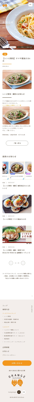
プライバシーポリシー (9, 355)
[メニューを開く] (30, 4)
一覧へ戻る (17, 143)
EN (24, 392)
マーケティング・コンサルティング (13, 341)
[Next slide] (23, 263)
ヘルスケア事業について (10, 330)
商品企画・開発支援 (9, 322)
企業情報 (5, 347)
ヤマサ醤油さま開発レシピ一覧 (11, 105)
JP (19, 392)
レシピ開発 (6, 316)
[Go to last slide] (11, 263)
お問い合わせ (17, 363)
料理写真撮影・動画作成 (10, 319)
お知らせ (5, 351)
